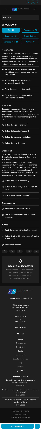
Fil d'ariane (7, 17)
